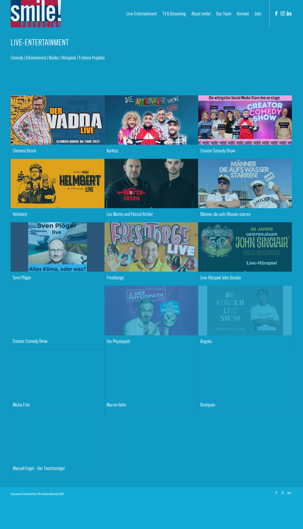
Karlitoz (112, 150)
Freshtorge (115, 277)
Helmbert (20, 214)
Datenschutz (30, 494)
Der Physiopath (118, 341)
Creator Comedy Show (217, 150)
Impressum (16, 494)
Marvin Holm (116, 404)
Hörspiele (69, 57)
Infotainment (36, 57)
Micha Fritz (21, 404)
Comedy (17, 57)
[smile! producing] (36, 13)
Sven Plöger (22, 277)
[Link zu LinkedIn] (289, 13)
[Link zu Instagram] (282, 13)
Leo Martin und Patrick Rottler (130, 214)
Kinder (54, 57)
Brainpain (207, 404)
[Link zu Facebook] (276, 13)
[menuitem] (142, 13)
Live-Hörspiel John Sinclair (220, 277)
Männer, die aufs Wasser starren (225, 214)
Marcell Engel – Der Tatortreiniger (39, 468)
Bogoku (206, 341)
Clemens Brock (24, 150)
